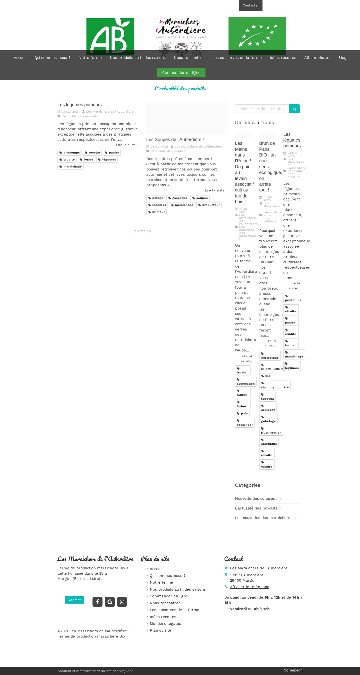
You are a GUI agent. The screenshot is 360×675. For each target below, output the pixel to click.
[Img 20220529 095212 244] (267, 135)
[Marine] (243, 135)
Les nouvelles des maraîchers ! (263, 517)
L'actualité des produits (256, 508)
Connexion (293, 670)
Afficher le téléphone (288, 5)
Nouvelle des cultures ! (256, 498)
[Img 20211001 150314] (187, 118)
